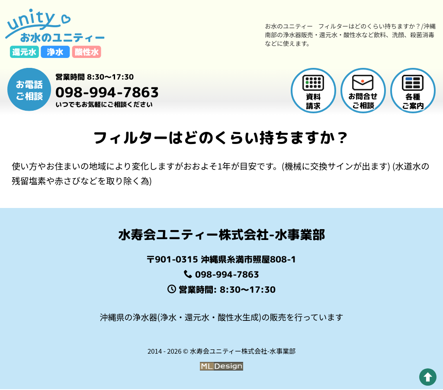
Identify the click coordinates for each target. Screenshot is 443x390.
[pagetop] (428, 377)
